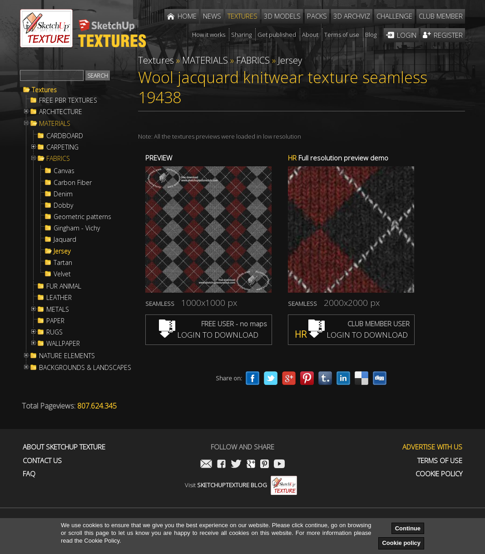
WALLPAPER (63, 343)
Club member (441, 15)
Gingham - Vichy (77, 228)
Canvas (64, 171)
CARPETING (62, 147)
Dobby (63, 205)
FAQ (29, 473)
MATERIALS (54, 124)
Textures (44, 90)
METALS (57, 309)
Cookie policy (401, 542)
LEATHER (59, 298)
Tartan (63, 263)
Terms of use (439, 460)
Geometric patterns (82, 217)
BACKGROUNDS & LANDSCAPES (85, 368)
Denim (63, 194)
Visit (241, 485)
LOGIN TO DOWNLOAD (208, 334)
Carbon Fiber (73, 183)
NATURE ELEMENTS (67, 356)
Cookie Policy (439, 473)
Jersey (62, 251)
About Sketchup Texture (64, 447)
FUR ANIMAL (63, 286)
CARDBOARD (64, 136)
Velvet (62, 274)
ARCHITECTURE (60, 112)
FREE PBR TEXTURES (68, 100)
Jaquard (65, 239)
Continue (408, 528)
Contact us (42, 460)
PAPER (55, 321)
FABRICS (58, 159)
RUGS (54, 332)
